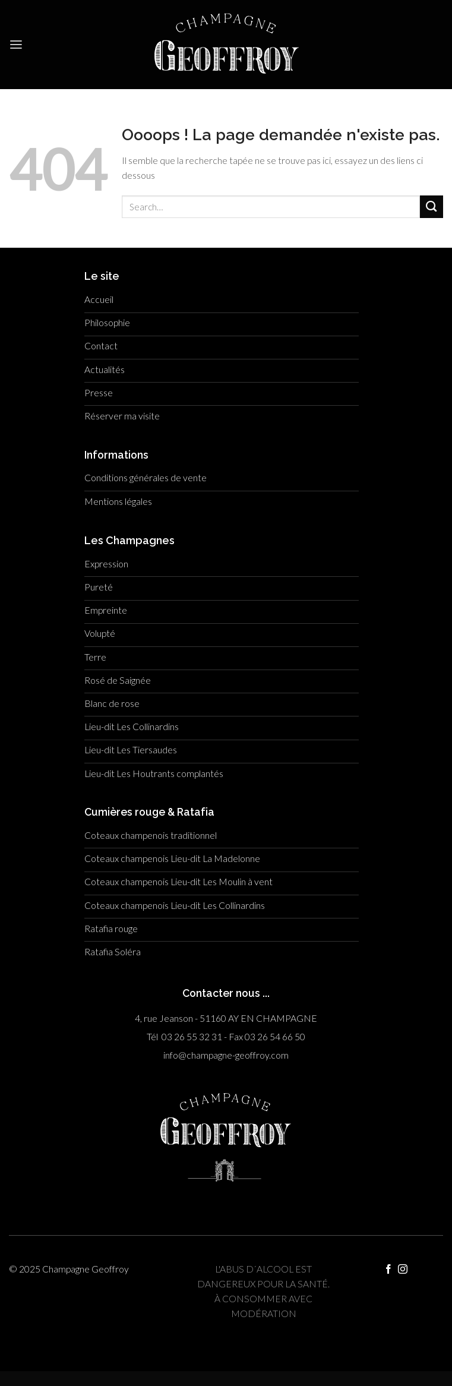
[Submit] (431, 207)
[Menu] (16, 44)
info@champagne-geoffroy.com (226, 1055)
